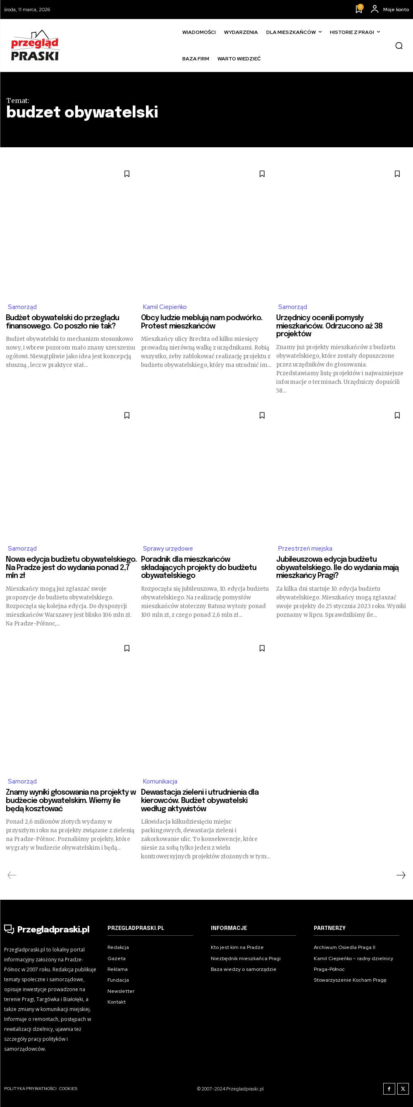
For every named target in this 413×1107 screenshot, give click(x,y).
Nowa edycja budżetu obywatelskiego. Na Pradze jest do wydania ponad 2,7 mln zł (71, 568)
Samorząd (22, 307)
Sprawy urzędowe (168, 549)
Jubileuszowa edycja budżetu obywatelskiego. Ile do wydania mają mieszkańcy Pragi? (337, 568)
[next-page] (400, 876)
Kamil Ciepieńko (165, 307)
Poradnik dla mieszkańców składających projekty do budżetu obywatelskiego (198, 568)
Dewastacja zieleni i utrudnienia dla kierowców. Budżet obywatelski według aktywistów (199, 801)
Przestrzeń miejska (305, 549)
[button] (399, 45)
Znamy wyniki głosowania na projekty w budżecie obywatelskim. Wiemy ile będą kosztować (71, 801)
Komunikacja (160, 782)
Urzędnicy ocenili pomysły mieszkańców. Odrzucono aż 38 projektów (329, 326)
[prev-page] (12, 876)
